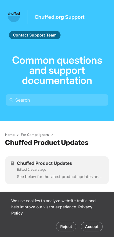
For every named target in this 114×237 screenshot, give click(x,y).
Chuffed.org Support (59, 17)
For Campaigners (35, 135)
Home (10, 135)
